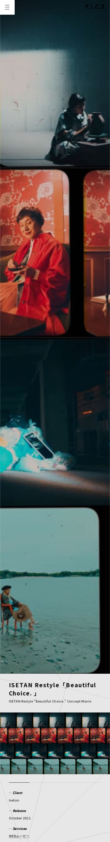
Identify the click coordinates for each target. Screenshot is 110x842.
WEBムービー (19, 331)
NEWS (15, 750)
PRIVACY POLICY (26, 797)
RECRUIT (49, 769)
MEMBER (63, 750)
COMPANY (20, 769)
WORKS (37, 750)
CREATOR (20, 759)
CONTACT (77, 769)
